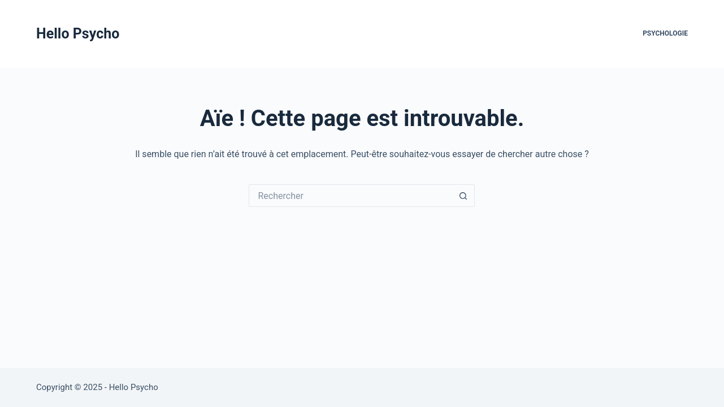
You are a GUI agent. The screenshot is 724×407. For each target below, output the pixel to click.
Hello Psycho (77, 33)
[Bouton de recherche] (463, 195)
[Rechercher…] (350, 195)
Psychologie (665, 33)
